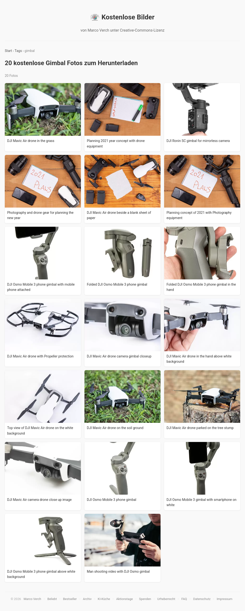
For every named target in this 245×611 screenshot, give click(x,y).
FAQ (184, 599)
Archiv (87, 599)
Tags (18, 51)
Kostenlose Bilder (122, 17)
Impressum (224, 599)
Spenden (145, 599)
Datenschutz (201, 599)
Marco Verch (32, 599)
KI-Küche (104, 599)
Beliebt (52, 599)
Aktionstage (124, 599)
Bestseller (70, 599)
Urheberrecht (166, 599)
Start (8, 51)
